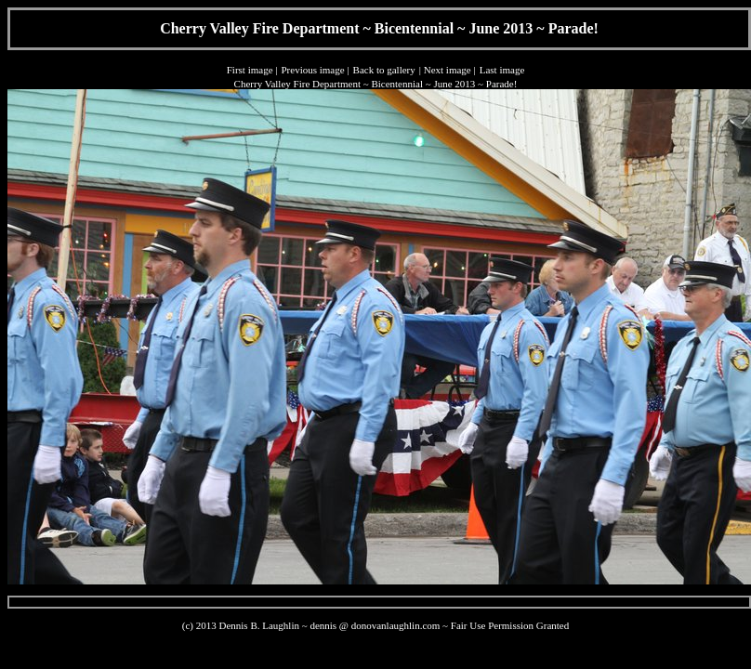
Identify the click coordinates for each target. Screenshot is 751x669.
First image (250, 69)
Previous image (312, 69)
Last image (502, 69)
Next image (447, 69)
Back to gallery (384, 69)
